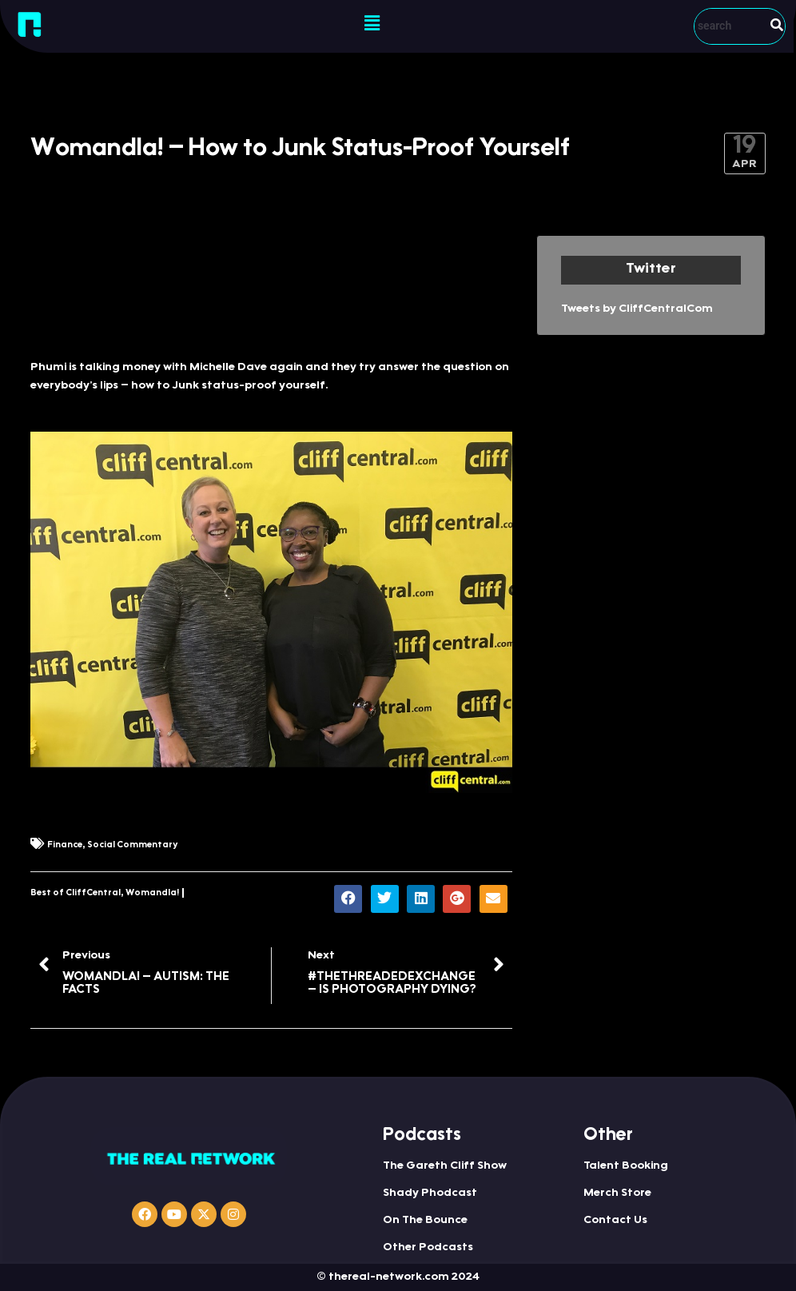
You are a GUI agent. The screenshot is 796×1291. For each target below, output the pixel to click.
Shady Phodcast (430, 1193)
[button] (372, 24)
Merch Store (617, 1193)
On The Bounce (425, 1220)
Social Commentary (132, 845)
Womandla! (152, 893)
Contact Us (615, 1220)
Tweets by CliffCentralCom (637, 309)
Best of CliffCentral (75, 893)
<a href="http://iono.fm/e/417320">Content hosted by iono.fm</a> (271, 289)
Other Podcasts (428, 1247)
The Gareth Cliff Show (445, 1166)
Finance (64, 845)
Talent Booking (625, 1166)
